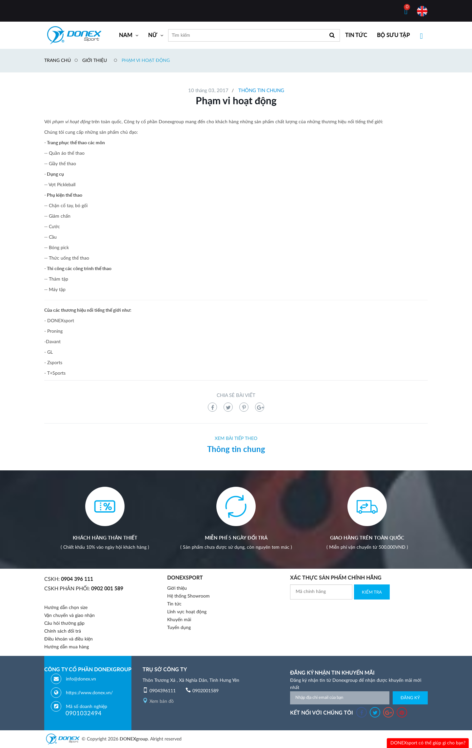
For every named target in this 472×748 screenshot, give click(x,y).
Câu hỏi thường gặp (64, 623)
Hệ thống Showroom (188, 596)
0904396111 (162, 691)
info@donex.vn (81, 679)
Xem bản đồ (158, 701)
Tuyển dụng (179, 627)
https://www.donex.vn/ (89, 693)
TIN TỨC (356, 35)
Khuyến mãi (179, 620)
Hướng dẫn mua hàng (66, 647)
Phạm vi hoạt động (146, 60)
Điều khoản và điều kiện (68, 639)
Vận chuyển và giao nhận (69, 615)
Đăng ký (410, 698)
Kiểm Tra (372, 592)
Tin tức (174, 604)
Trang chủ (57, 60)
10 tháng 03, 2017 (208, 90)
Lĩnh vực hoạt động (186, 612)
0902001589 (205, 691)
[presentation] (340, 612)
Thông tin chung (261, 90)
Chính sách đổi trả (62, 631)
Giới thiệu (94, 60)
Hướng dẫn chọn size (66, 607)
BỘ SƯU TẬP (393, 35)
